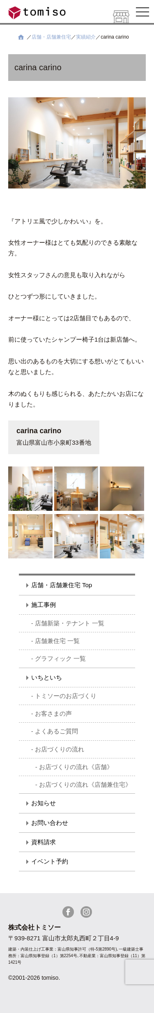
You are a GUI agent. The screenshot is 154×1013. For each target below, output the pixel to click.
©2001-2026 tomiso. (34, 977)
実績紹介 (86, 37)
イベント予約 (49, 861)
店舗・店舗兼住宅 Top (61, 584)
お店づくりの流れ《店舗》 (76, 766)
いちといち (46, 677)
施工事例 (43, 604)
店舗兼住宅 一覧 (57, 640)
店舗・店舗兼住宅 (51, 37)
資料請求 (43, 841)
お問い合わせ (49, 822)
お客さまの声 (53, 713)
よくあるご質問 (56, 731)
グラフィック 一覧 (60, 658)
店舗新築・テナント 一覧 (69, 623)
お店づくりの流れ (59, 749)
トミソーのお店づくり (66, 695)
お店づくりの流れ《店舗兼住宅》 (85, 784)
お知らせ (43, 802)
